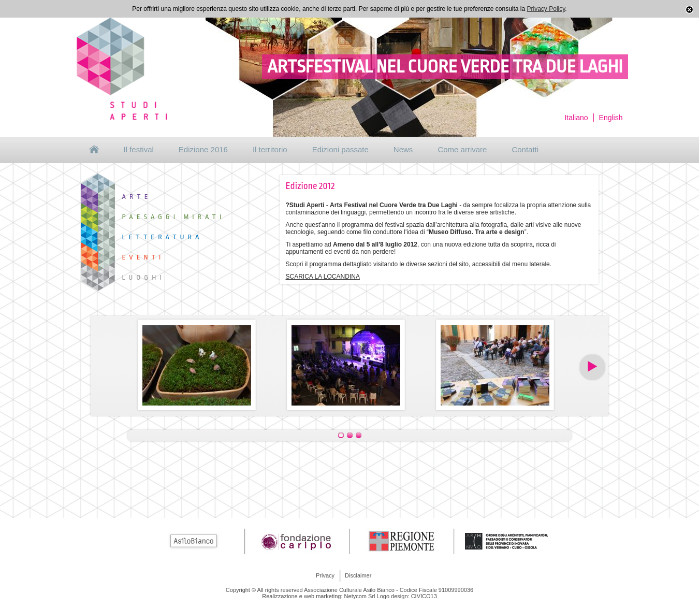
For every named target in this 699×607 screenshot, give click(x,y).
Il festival (139, 149)
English (611, 117)
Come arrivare (462, 149)
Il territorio (270, 149)
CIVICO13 (424, 596)
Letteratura (162, 237)
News (403, 149)
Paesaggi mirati (173, 217)
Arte (137, 196)
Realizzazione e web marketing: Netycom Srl (318, 596)
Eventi (143, 257)
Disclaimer (358, 575)
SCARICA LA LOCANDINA (323, 276)
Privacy (325, 575)
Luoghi (143, 277)
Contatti (525, 149)
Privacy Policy (546, 8)
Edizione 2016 (203, 149)
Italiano (576, 117)
